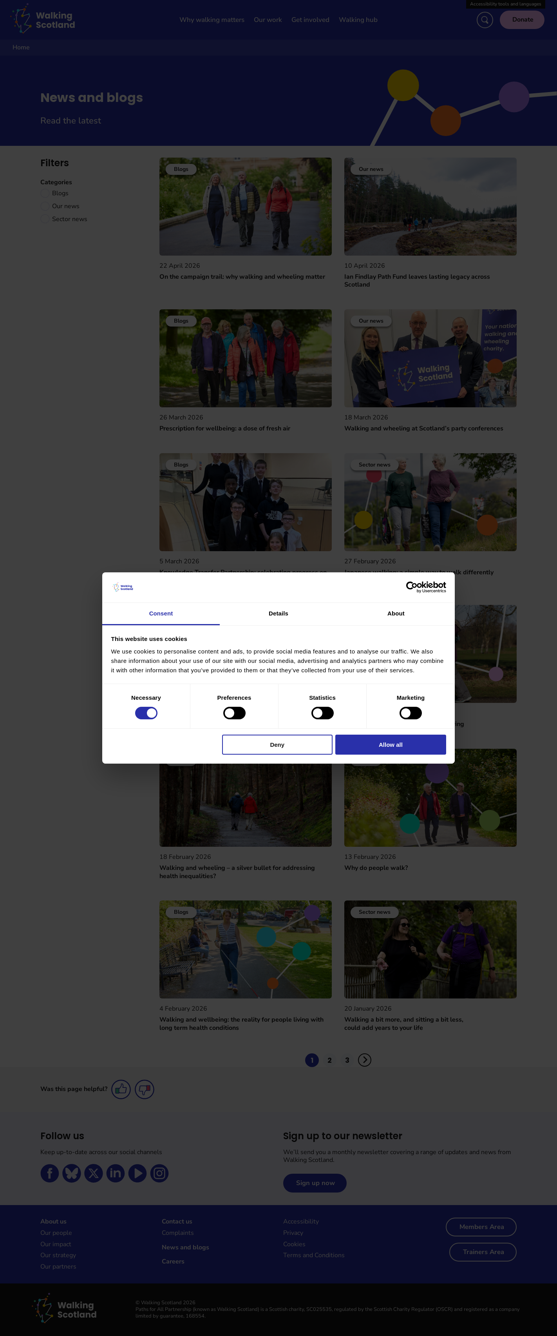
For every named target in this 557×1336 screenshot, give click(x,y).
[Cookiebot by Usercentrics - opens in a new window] (412, 587)
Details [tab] (278, 613)
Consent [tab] (161, 613)
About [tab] (396, 613)
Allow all (391, 744)
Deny (277, 744)
